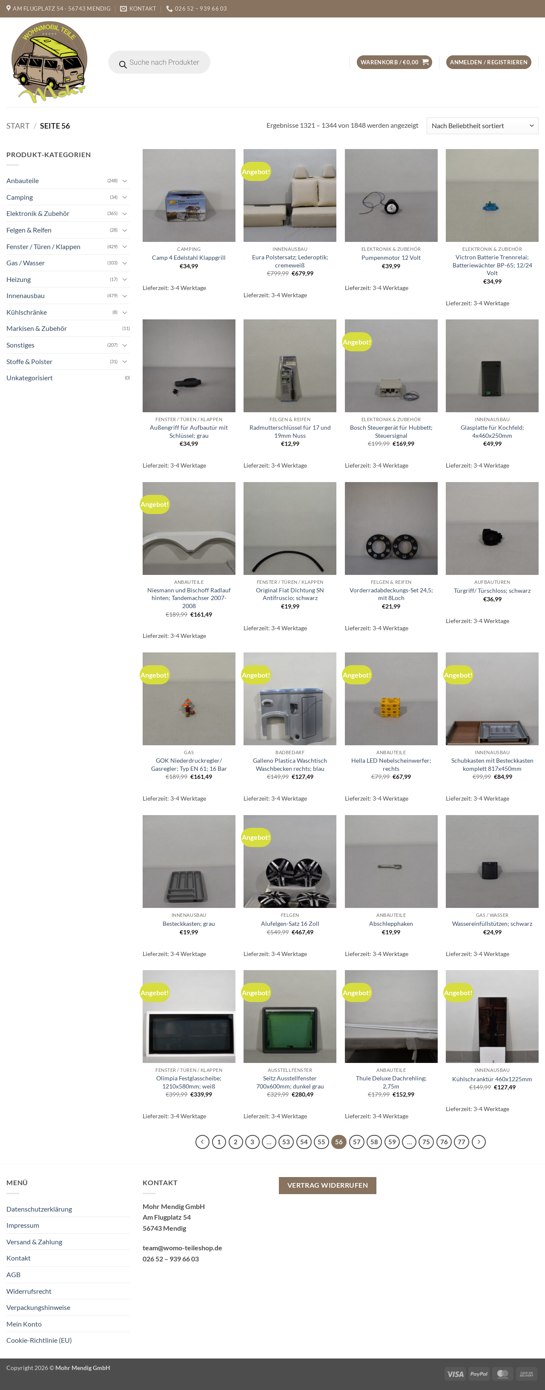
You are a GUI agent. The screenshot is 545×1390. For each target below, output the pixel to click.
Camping (19, 197)
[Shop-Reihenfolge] (483, 126)
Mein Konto (24, 1324)
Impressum (22, 1225)
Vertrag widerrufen (327, 1185)
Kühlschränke (26, 312)
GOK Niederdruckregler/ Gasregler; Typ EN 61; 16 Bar (189, 764)
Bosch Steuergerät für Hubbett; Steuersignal (391, 431)
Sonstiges (20, 345)
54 (304, 1142)
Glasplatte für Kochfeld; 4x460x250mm (492, 431)
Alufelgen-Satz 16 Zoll (290, 923)
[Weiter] (479, 1142)
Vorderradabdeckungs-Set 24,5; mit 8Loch (391, 594)
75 (426, 1142)
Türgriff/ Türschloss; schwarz (492, 590)
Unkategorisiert (29, 377)
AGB (13, 1274)
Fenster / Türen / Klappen (43, 246)
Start (18, 125)
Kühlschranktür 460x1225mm (492, 1079)
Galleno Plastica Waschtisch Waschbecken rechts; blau (290, 764)
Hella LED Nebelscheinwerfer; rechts (391, 764)
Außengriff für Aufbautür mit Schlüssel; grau (189, 431)
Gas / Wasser (25, 262)
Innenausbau (25, 295)
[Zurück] (202, 1142)
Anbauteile (22, 180)
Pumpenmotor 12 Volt (391, 257)
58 (374, 1142)
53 (286, 1142)
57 (357, 1142)
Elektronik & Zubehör (37, 213)
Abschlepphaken (391, 923)
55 (321, 1142)
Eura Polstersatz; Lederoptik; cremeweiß (290, 261)
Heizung (18, 279)
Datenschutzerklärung (39, 1209)
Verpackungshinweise (38, 1307)
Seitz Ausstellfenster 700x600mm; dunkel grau (290, 1082)
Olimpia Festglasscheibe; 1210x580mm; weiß (188, 1082)
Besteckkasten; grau (189, 923)
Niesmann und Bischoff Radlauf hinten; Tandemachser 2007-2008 (189, 597)
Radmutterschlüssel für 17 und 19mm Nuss (290, 431)
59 (392, 1142)
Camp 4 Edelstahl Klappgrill (189, 257)
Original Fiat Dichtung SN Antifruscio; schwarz (290, 594)
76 (444, 1142)
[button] (394, 62)
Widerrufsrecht (29, 1291)
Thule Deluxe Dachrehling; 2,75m (391, 1082)
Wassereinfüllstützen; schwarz (492, 923)
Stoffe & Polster (29, 361)
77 (461, 1142)
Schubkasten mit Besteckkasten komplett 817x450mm (492, 764)
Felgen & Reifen (29, 230)
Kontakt (18, 1258)
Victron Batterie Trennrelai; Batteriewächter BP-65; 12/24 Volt (492, 264)
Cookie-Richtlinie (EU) (39, 1340)
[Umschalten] (125, 180)
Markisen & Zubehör (36, 328)
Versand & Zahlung (34, 1242)
